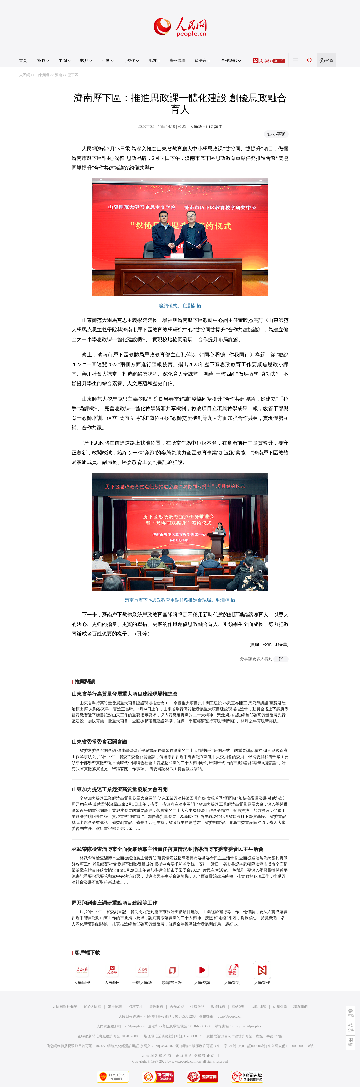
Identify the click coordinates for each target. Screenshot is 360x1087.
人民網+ (112, 973)
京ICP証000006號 (251, 1046)
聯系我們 (300, 1007)
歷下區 (73, 75)
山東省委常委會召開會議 (99, 741)
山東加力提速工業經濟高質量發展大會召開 (120, 789)
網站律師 (259, 1007)
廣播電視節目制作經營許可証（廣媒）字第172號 (244, 1036)
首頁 (23, 60)
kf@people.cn (135, 1026)
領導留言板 (172, 973)
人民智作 (262, 973)
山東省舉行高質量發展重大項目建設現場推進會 (125, 694)
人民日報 (82, 973)
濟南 (58, 75)
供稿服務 (197, 1007)
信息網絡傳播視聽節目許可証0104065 (75, 1046)
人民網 (24, 75)
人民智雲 (232, 973)
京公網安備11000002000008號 (290, 1046)
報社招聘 (115, 1007)
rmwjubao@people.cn (248, 1026)
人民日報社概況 (64, 1007)
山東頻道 (42, 75)
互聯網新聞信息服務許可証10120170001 (109, 1036)
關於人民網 (92, 1007)
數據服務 (218, 1007)
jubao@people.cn (229, 1016)
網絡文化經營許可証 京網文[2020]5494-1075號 (143, 1046)
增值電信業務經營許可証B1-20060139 (173, 1036)
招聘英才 (135, 1007)
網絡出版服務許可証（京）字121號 (208, 1046)
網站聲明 (239, 1007)
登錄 (329, 60)
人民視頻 (202, 973)
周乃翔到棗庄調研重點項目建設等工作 (114, 903)
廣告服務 (156, 1007)
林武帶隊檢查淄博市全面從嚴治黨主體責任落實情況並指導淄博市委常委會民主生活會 (167, 849)
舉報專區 (178, 60)
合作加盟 (177, 1007)
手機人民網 (142, 973)
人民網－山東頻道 (206, 126)
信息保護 (280, 1007)
